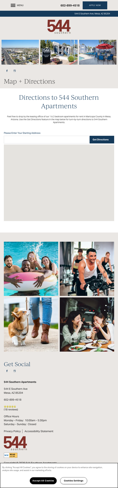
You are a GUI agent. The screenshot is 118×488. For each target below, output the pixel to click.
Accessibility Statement (39, 431)
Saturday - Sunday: (15, 424)
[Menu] (17, 5)
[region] (59, 475)
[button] (95, 5)
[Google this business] (15, 71)
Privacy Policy (12, 431)
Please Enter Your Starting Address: (22, 132)
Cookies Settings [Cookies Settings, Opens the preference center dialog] (73, 480)
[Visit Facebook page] (7, 71)
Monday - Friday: (14, 420)
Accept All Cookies (43, 480)
